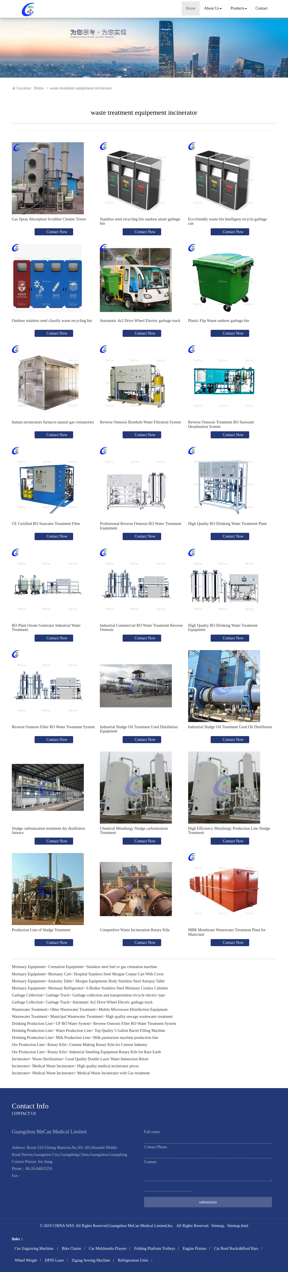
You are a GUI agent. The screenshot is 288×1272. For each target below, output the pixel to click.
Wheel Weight (26, 1260)
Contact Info (30, 1106)
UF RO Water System (73, 1023)
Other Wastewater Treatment (72, 1009)
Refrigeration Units (133, 1260)
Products (238, 8)
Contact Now (57, 232)
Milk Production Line (73, 1038)
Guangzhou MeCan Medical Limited (137, 1226)
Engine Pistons (194, 1248)
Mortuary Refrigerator (65, 988)
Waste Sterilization (47, 1059)
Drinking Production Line (32, 1023)
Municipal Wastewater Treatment (76, 1016)
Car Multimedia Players (108, 1248)
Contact (261, 8)
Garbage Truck (57, 995)
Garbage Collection (27, 995)
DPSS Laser (54, 1260)
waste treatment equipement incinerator (81, 88)
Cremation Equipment (65, 967)
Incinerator (20, 1059)
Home (190, 8)
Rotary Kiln (57, 1045)
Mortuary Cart (59, 974)
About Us (213, 8)
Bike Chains (71, 1248)
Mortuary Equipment (28, 967)
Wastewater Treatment (29, 1009)
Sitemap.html (237, 1226)
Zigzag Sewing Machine (91, 1260)
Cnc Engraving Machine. (34, 1248)
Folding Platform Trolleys (154, 1248)
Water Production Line (73, 1031)
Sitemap (217, 1226)
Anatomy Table (60, 981)
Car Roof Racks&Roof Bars (236, 1248)
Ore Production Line (28, 1045)
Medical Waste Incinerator (53, 1066)
